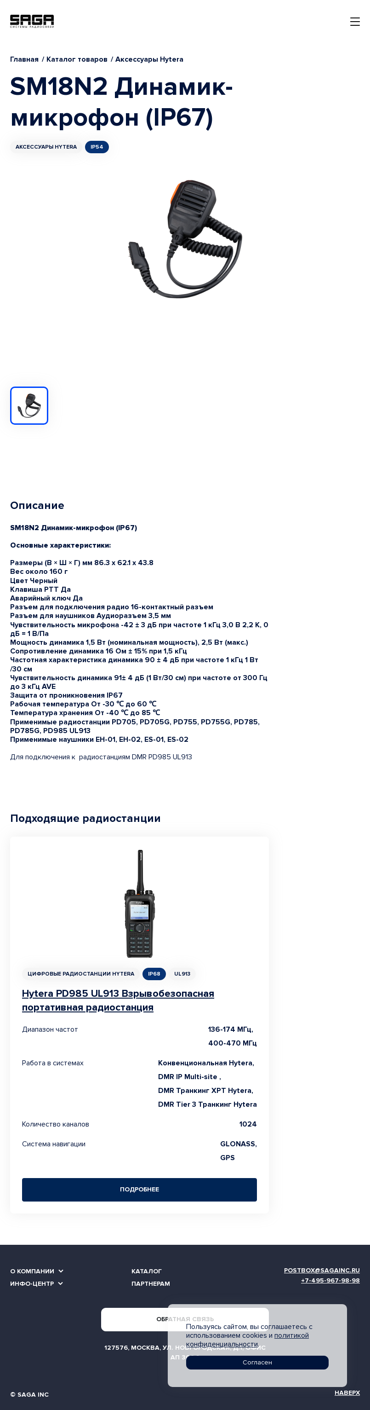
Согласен (257, 1362)
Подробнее (139, 1189)
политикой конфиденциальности (247, 1340)
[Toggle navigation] (355, 21)
